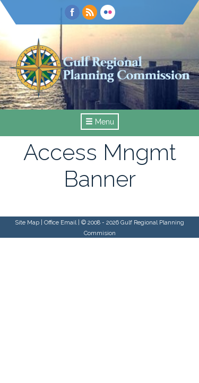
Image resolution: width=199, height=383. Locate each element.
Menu (99, 122)
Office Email (60, 222)
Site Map (27, 222)
